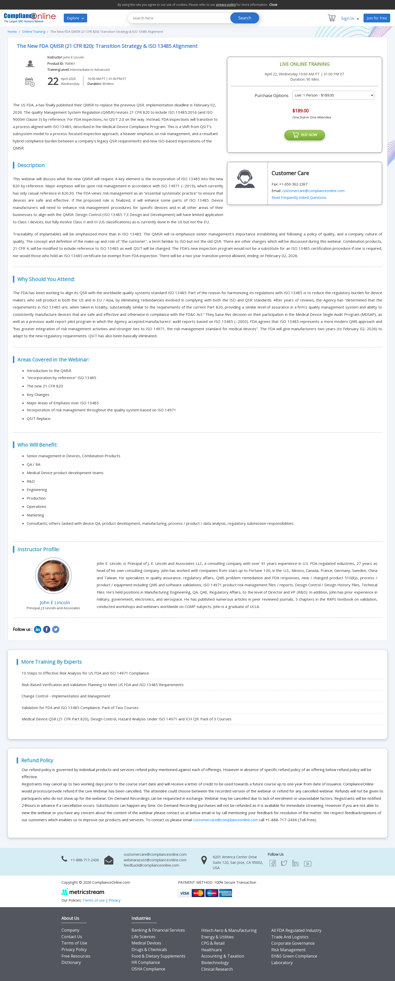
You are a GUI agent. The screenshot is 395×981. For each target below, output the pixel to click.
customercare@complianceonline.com (313, 191)
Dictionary (71, 962)
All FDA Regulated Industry (296, 930)
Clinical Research (217, 969)
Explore (75, 18)
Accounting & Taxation (222, 956)
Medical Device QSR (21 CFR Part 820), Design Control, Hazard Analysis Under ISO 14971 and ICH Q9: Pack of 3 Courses (127, 718)
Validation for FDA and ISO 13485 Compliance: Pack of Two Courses (80, 707)
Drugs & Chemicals (149, 949)
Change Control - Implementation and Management (66, 695)
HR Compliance (145, 962)
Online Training (33, 31)
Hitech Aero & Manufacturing (229, 930)
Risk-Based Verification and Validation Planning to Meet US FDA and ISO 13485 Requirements (103, 684)
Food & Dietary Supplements (158, 956)
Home (12, 31)
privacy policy (226, 5)
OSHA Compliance (148, 969)
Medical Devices (146, 943)
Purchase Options (271, 95)
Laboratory (282, 962)
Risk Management (288, 950)
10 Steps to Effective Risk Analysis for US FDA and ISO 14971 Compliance (85, 673)
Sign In (350, 18)
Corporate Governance (293, 943)
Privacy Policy (74, 949)
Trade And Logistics (290, 937)
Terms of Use (74, 943)
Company (70, 930)
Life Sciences (143, 936)
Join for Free (377, 18)
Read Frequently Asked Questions (299, 198)
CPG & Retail (212, 943)
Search (244, 18)
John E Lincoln (73, 57)
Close (273, 5)
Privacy (114, 900)
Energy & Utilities (217, 937)
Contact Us (71, 936)
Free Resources (75, 956)
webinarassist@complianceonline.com (155, 859)
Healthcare (211, 950)
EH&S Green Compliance (294, 956)
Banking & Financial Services (158, 930)
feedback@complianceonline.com (151, 865)
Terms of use (94, 900)
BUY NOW (304, 135)
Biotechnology (215, 962)
